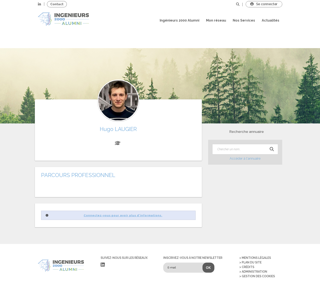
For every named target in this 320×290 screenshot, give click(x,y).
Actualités (270, 20)
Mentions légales (256, 257)
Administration (254, 271)
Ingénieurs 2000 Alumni (179, 20)
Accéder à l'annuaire (245, 158)
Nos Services (244, 20)
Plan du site (252, 262)
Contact (56, 4)
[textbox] (245, 149)
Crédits (248, 267)
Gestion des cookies (258, 276)
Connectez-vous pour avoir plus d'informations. (123, 215)
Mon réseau (216, 20)
